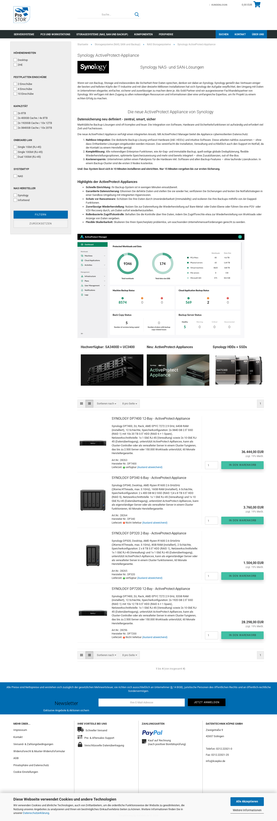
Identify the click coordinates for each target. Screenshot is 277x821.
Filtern (40, 214)
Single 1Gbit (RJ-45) (27, 147)
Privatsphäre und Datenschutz (31, 765)
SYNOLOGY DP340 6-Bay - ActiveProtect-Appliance (149, 478)
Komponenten (143, 34)
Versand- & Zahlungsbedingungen (33, 744)
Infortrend (21, 200)
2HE (18, 64)
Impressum (20, 730)
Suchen (223, 34)
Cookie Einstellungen (25, 771)
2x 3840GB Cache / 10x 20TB (33, 127)
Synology (21, 195)
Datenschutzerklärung (36, 813)
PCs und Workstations (55, 34)
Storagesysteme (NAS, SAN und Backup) (102, 34)
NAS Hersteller (24, 188)
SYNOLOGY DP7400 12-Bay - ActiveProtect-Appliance (151, 419)
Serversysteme (24, 34)
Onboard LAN (23, 140)
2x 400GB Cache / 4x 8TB (31, 118)
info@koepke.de (215, 761)
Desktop (21, 60)
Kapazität (21, 106)
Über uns (258, 34)
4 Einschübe (23, 89)
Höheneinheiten (25, 52)
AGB (16, 758)
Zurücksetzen (40, 223)
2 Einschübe (23, 84)
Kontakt (240, 34)
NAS (18, 176)
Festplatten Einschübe (30, 77)
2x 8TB (20, 113)
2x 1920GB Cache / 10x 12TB (33, 123)
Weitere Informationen (247, 810)
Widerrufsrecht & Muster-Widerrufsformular (39, 751)
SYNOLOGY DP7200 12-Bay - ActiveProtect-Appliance (151, 589)
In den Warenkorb (242, 464)
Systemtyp (21, 169)
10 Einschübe (24, 93)
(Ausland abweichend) (149, 467)
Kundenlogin (218, 5)
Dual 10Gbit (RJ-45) (27, 156)
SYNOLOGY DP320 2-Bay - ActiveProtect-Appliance (149, 533)
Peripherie (166, 34)
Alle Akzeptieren (247, 801)
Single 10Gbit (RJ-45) (28, 152)
